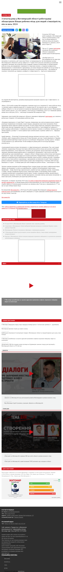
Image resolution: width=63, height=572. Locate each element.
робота (7, 206)
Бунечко (12, 208)
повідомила (48, 116)
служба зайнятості (44, 206)
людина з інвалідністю (31, 206)
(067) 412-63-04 (20, 523)
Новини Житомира (9, 320)
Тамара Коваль (18, 517)
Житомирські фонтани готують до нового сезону (15, 329)
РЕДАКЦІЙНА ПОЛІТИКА (9, 555)
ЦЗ (51, 206)
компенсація (21, 206)
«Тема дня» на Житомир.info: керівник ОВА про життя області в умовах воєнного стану (27, 456)
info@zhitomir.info (14, 512)
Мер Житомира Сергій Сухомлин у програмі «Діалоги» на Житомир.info (23, 403)
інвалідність (13, 206)
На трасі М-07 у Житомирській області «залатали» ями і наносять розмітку (25, 223)
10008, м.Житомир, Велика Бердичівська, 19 (20, 515)
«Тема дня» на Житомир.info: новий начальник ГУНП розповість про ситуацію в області (27, 461)
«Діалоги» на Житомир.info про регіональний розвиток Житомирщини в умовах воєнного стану (30, 398)
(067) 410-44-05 (10, 513)
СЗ (9, 208)
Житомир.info (15, 190)
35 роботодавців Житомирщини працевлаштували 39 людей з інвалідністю (31, 181)
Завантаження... (7, 30)
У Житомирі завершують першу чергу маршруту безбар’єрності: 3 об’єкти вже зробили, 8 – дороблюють (30, 324)
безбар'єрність (23, 208)
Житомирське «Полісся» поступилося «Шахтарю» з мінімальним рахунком (25, 230)
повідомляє (56, 48)
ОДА (17, 208)
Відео (4, 263)
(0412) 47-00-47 (9, 523)
